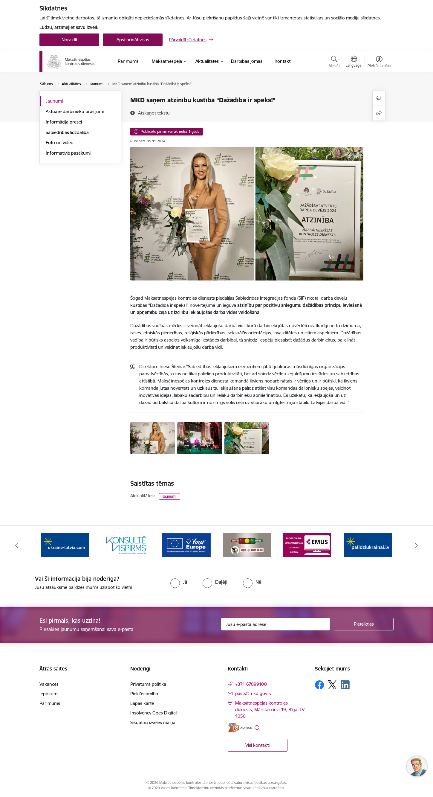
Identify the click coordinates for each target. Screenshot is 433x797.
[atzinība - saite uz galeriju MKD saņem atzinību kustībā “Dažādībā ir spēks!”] (246, 438)
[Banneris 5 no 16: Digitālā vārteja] (186, 545)
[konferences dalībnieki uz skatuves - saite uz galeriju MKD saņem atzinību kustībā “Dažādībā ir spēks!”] (199, 438)
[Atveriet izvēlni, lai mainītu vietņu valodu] (354, 62)
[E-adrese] (240, 727)
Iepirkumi (48, 694)
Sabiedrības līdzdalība (67, 132)
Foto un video (60, 142)
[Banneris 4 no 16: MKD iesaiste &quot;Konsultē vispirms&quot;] (126, 545)
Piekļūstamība (144, 694)
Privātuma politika (148, 684)
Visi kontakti (257, 745)
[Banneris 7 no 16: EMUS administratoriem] (307, 545)
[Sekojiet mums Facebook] (319, 684)
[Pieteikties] (364, 624)
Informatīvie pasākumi (68, 153)
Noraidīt (69, 39)
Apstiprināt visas (133, 39)
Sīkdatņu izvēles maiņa (152, 722)
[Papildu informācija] (257, 727)
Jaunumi (54, 101)
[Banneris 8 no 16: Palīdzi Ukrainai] (368, 545)
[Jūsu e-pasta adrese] (275, 624)
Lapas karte (142, 703)
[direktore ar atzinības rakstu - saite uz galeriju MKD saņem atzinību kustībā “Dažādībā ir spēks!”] (152, 438)
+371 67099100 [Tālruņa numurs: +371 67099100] (251, 684)
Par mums (49, 703)
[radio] (178, 582)
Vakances (49, 684)
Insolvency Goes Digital (153, 713)
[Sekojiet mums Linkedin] (345, 684)
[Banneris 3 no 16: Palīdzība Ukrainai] (65, 545)
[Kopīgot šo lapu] (379, 113)
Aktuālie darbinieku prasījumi (75, 111)
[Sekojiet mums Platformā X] (332, 684)
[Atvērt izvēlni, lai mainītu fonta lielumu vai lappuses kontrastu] (379, 62)
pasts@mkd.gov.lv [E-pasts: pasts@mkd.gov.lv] (253, 693)
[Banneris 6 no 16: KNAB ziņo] (247, 545)
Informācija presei (64, 122)
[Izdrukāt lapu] (379, 98)
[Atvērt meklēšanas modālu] (334, 62)
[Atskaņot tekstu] (154, 112)
